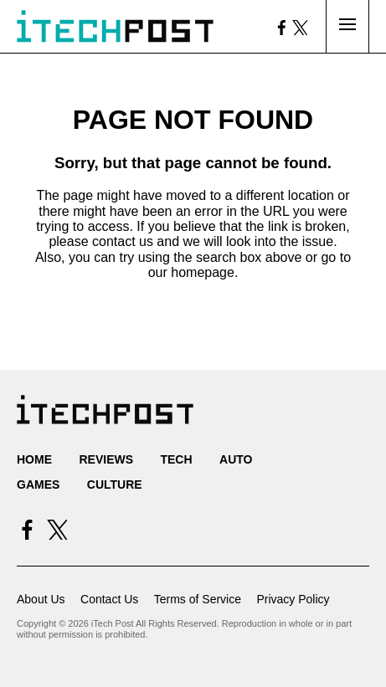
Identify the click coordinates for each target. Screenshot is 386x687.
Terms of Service (197, 599)
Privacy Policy (292, 599)
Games (38, 484)
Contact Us (109, 599)
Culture (114, 484)
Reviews (106, 459)
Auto (235, 459)
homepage (202, 272)
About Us (41, 599)
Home (34, 459)
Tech (176, 459)
